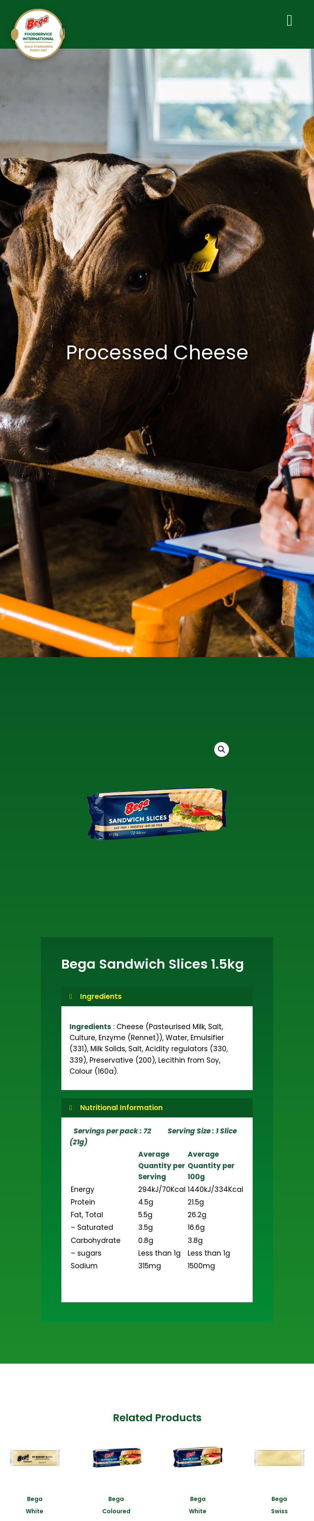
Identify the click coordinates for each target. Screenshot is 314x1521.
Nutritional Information (121, 1112)
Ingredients (101, 1000)
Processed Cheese (157, 356)
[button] (221, 753)
